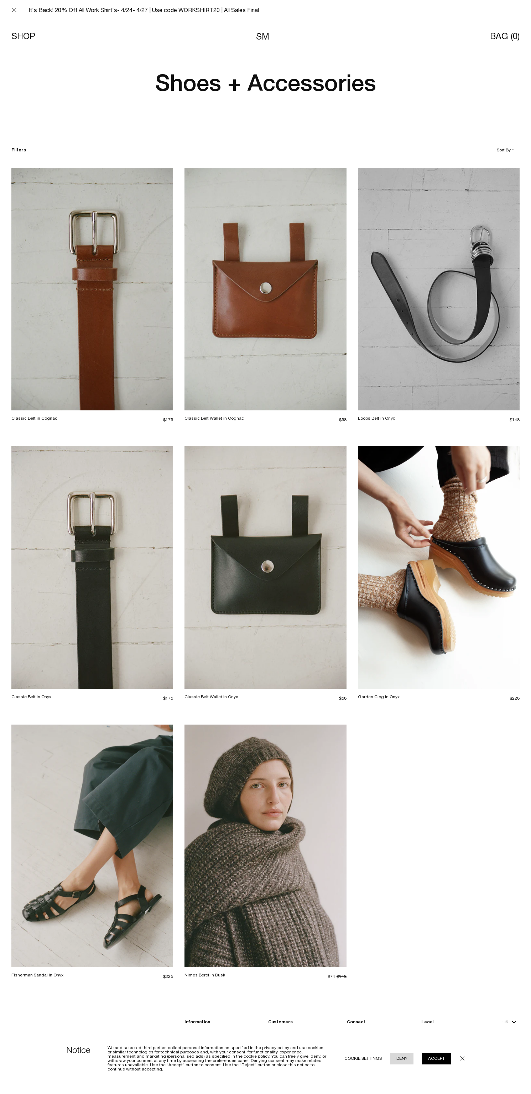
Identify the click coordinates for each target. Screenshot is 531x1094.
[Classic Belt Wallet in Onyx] (265, 567)
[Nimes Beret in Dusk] (265, 846)
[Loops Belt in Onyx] (439, 289)
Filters (18, 150)
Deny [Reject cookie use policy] (401, 1058)
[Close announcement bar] (14, 10)
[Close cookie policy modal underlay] (462, 1058)
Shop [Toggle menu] (23, 36)
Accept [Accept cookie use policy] (436, 1058)
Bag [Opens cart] (505, 36)
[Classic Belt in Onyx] (92, 567)
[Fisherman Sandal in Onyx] (92, 846)
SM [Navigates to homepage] (262, 36)
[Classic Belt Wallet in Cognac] (265, 289)
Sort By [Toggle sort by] (505, 149)
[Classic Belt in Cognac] (92, 289)
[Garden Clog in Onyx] (439, 567)
